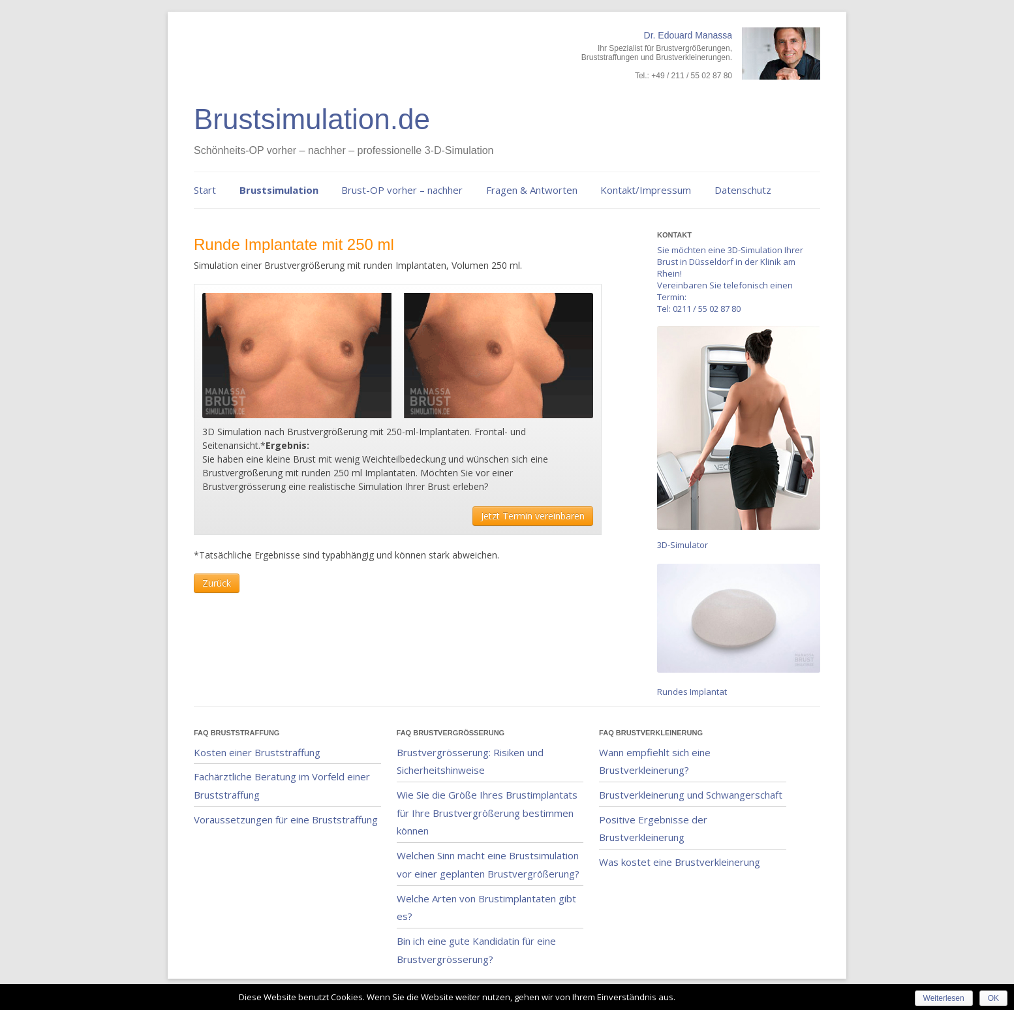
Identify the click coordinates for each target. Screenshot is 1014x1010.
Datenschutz (742, 189)
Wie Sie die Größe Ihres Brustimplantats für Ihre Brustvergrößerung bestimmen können (487, 812)
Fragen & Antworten (531, 189)
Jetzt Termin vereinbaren (533, 516)
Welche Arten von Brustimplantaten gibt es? (486, 907)
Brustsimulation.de (312, 119)
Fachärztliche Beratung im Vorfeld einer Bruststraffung (282, 785)
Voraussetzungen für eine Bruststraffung (286, 819)
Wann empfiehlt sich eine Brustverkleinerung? (655, 761)
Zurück (216, 583)
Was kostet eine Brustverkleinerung (679, 861)
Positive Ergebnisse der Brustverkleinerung (653, 828)
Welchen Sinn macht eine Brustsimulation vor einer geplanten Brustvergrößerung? (488, 864)
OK (993, 998)
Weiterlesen (943, 998)
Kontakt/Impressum (645, 189)
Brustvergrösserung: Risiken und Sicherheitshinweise (470, 761)
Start (205, 189)
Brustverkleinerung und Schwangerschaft (690, 794)
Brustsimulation (278, 189)
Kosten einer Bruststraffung (257, 752)
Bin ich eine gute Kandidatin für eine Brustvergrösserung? (476, 950)
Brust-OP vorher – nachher (402, 189)
